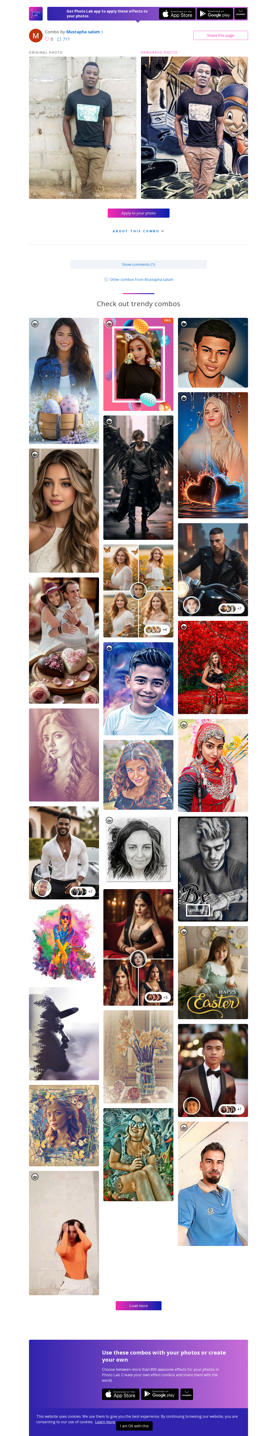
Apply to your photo (138, 213)
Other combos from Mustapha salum (138, 279)
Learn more (105, 1421)
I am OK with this (134, 1425)
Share (220, 35)
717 (63, 39)
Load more (138, 1305)
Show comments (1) (138, 264)
